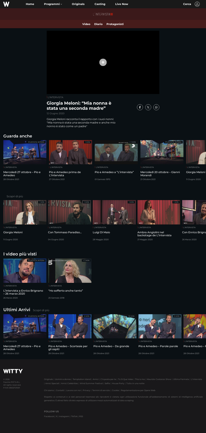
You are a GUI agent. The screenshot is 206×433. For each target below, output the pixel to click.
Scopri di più (15, 196)
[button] (53, 4)
